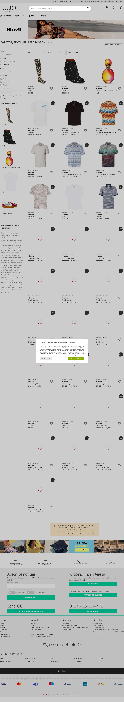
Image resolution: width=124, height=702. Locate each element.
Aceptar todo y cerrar (76, 358)
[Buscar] (88, 8)
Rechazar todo (45, 358)
